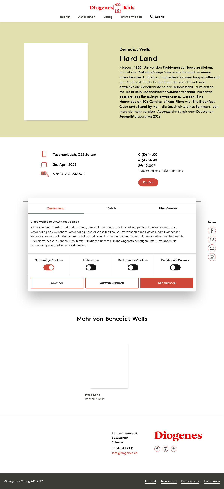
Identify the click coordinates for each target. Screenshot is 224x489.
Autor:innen (86, 17)
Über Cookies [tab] (168, 208)
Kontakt (150, 481)
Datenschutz (190, 481)
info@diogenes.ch (124, 453)
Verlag (108, 17)
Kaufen (148, 182)
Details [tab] (112, 208)
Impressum (212, 481)
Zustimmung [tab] (55, 208)
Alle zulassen (167, 283)
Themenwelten (131, 17)
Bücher (65, 17)
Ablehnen (57, 283)
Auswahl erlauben (112, 283)
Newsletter (169, 481)
